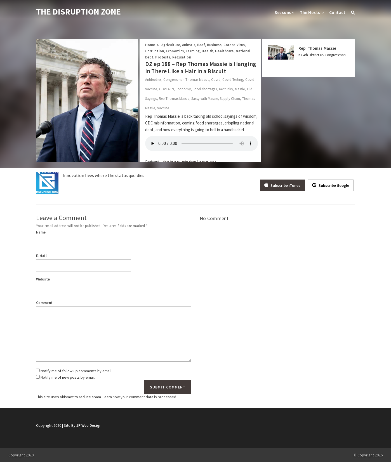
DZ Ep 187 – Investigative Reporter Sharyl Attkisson (87, 171)
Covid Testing (232, 79)
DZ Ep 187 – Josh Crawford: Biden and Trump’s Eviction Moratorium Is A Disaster (278, 171)
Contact (337, 12)
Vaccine (163, 108)
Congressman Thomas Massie (186, 79)
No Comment (214, 218)
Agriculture (170, 45)
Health (207, 51)
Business (214, 45)
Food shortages (205, 89)
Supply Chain (230, 98)
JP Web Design (89, 425)
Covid (215, 79)
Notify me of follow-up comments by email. (76, 370)
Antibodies (153, 79)
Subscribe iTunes (282, 185)
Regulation (181, 57)
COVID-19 (166, 89)
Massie (240, 89)
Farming (193, 51)
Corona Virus (234, 45)
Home (150, 45)
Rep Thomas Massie (174, 98)
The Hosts (310, 12)
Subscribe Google (330, 185)
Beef (201, 45)
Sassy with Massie (204, 98)
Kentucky (226, 89)
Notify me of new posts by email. (68, 377)
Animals (188, 45)
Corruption (154, 51)
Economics (175, 51)
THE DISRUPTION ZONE (78, 11)
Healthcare (224, 51)
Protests (162, 57)
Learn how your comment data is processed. (140, 396)
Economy (183, 89)
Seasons (283, 12)
